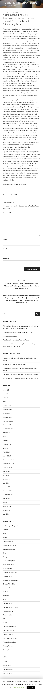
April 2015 (6, 452)
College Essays (8, 541)
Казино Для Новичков (18, 364)
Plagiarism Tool (8, 611)
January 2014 (7, 487)
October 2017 (7, 425)
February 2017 (7, 444)
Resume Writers (8, 615)
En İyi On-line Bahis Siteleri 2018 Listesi (25, 378)
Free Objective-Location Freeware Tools (16, 340)
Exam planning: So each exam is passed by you (18, 332)
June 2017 (6, 436)
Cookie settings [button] (18, 688)
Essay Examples (8, 564)
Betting (5, 530)
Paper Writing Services (10, 607)
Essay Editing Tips (9, 561)
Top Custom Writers (9, 627)
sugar (5, 623)
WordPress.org (8, 673)
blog (4, 533)
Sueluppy (6, 364)
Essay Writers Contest (10, 572)
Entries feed (7, 665)
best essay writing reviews (11, 526)
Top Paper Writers (9, 630)
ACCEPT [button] (30, 687)
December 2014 (8, 460)
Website (6, 258)
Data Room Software (9, 549)
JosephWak (6, 378)
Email (5, 249)
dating (5, 557)
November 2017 (8, 421)
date (4, 553)
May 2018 (6, 398)
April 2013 (6, 502)
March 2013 (7, 506)
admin (17, 12)
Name (5, 239)
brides (5, 537)
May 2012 (6, 514)
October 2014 (7, 467)
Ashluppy (6, 368)
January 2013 (7, 510)
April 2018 (6, 402)
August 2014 (7, 471)
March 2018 (7, 405)
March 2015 (7, 456)
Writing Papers (8, 646)
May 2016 (6, 448)
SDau (4, 619)
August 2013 (7, 498)
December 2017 (8, 417)
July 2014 (6, 475)
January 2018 (7, 413)
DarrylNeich (6, 374)
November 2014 (8, 464)
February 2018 (7, 409)
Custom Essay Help (9, 545)
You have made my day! (10, 336)
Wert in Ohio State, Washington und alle (25, 374)
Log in (5, 662)
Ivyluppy (5, 358)
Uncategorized (12, 194)
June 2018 (6, 394)
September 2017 (8, 429)
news (4, 599)
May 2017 (6, 440)
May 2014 (6, 483)
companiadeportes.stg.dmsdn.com (14, 184)
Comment (7, 213)
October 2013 (7, 491)
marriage (6, 596)
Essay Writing (7, 576)
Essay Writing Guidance (10, 580)
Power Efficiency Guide (20, 2)
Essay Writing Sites (9, 584)
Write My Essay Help (10, 638)
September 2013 (8, 495)
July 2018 (6, 390)
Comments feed (8, 669)
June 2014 (6, 479)
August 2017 (7, 433)
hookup (5, 592)
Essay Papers (7, 568)
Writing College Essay (10, 642)
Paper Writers (7, 603)
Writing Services (8, 650)
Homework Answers (9, 588)
